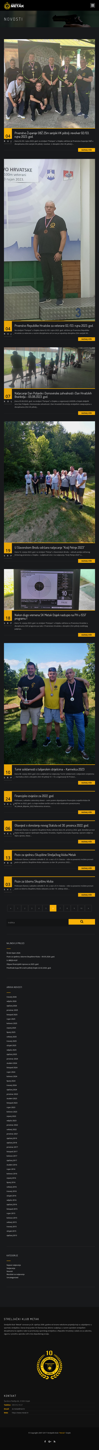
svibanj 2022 (12, 1129)
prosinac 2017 (12, 1147)
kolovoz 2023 (12, 1111)
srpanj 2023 (11, 1116)
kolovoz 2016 (12, 1173)
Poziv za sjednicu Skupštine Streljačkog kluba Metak (45, 862)
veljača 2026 (11, 1001)
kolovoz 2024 (12, 1076)
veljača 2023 (11, 1120)
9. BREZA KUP (12, 960)
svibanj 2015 (12, 1222)
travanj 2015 (12, 1226)
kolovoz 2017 (12, 1156)
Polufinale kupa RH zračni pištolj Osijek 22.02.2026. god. (29, 968)
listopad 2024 (12, 1067)
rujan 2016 (11, 1169)
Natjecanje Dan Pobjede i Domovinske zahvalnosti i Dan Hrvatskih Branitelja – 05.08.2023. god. (53, 402)
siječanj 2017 (12, 1160)
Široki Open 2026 (13, 953)
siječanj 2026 (12, 1006)
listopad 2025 (12, 1014)
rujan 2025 (11, 1019)
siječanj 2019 (12, 1138)
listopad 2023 (12, 1103)
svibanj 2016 (12, 1187)
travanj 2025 (12, 1041)
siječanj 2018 (12, 1142)
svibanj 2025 (12, 1036)
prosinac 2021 (12, 1134)
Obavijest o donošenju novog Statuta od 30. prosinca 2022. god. (52, 833)
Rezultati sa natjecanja (15, 1274)
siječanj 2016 (12, 1204)
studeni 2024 (12, 1063)
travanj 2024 (12, 1085)
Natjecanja (11, 1268)
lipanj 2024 (11, 1081)
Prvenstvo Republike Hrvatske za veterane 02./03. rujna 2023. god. (54, 333)
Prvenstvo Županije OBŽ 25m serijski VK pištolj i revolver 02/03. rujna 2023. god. (52, 134)
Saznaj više (86, 150)
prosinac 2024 (12, 1059)
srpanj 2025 (11, 1028)
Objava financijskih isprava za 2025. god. (23, 964)
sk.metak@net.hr (18, 1409)
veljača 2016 (11, 1200)
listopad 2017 (12, 1151)
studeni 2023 (12, 1098)
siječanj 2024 (12, 1089)
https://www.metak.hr (20, 1412)
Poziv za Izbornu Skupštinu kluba (34, 889)
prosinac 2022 (12, 1125)
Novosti (10, 1271)
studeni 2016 (12, 1165)
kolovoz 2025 (12, 1023)
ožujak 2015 (11, 1231)
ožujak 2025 (11, 1045)
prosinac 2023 (12, 1094)
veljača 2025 (11, 1050)
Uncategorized (12, 1277)
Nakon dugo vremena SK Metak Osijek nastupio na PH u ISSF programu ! (50, 624)
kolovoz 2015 (12, 1218)
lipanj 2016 (11, 1182)
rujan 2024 (11, 1072)
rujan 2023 (11, 1107)
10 (81, 908)
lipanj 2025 (11, 1032)
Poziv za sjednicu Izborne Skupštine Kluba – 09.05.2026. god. (31, 956)
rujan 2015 (11, 1213)
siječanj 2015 (12, 1235)
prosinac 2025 (12, 1010)
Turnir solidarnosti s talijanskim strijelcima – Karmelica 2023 (49, 777)
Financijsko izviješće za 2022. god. (34, 803)
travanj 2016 (12, 1191)
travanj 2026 (12, 997)
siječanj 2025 (12, 1054)
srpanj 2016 (11, 1178)
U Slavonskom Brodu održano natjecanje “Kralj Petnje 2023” (50, 555)
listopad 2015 (12, 1209)
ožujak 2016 (11, 1196)
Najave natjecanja (14, 1265)
